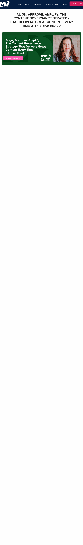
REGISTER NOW (76, 4)
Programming (36, 4)
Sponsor (64, 4)
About (20, 4)
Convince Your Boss (51, 4)
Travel (27, 4)
